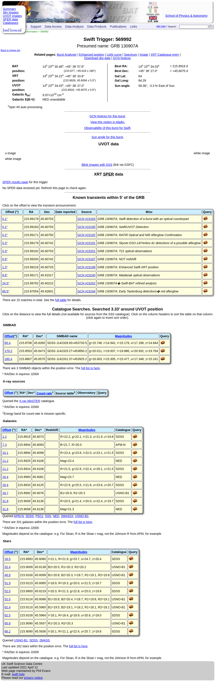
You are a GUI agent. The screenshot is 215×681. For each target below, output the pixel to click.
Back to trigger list (10, 50)
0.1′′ (5, 219)
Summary (9, 9)
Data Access (53, 26)
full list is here (90, 368)
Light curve (114, 54)
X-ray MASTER (29, 401)
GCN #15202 (87, 283)
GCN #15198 (87, 267)
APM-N (19, 516)
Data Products (97, 26)
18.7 (5, 493)
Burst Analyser (67, 54)
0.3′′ (5, 243)
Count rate (44, 393)
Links (133, 26)
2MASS (44, 640)
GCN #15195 (87, 227)
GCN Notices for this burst (107, 116)
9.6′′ (5, 275)
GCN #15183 (87, 219)
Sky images (11, 12)
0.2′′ (5, 235)
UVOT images (12, 16)
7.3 (4, 444)
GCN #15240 (87, 275)
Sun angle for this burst (107, 137)
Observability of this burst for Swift (107, 128)
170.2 (8, 351)
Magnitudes (123, 336)
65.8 (7, 623)
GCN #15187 (87, 259)
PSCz (39, 516)
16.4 (5, 477)
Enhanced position (91, 54)
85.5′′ (5, 291)
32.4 (7, 567)
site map (161, 26)
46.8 (7, 575)
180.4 (8, 359)
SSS (48, 516)
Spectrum (130, 54)
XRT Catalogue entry (165, 54)
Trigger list (15, 30)
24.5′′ (5, 283)
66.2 (7, 631)
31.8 (5, 501)
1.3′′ (5, 267)
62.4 (7, 607)
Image (144, 54)
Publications (118, 26)
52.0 (7, 591)
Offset (9, 336)
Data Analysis (74, 26)
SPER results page (15, 182)
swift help (18, 674)
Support (36, 26)
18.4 (5, 485)
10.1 (5, 453)
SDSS (30, 516)
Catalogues (10, 23)
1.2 (4, 436)
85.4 (7, 343)
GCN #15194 (87, 291)
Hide (6, 30)
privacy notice (33, 677)
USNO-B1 (82, 516)
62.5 (7, 615)
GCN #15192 (87, 235)
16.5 (7, 559)
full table (61, 300)
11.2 (5, 461)
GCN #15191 (87, 243)
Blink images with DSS (97, 164)
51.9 (7, 583)
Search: (172, 26)
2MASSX (67, 516)
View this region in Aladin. (107, 122)
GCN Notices (122, 58)
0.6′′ (5, 259)
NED (56, 516)
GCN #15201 (87, 251)
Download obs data (97, 58)
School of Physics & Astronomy (186, 15)
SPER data (10, 19)
